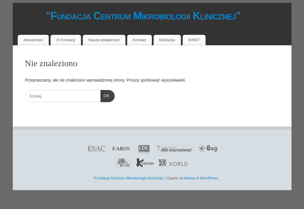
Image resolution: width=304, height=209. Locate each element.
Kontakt (139, 40)
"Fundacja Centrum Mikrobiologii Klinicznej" (132, 16)
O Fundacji (65, 40)
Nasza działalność (103, 40)
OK (105, 95)
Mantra (189, 178)
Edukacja (167, 40)
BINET (194, 40)
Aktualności (33, 40)
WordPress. (209, 178)
